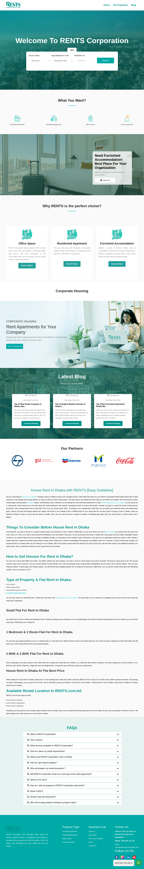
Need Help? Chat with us (123, 863)
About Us (92, 831)
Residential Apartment (70, 835)
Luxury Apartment (68, 842)
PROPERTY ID (79, 55)
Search (104, 60)
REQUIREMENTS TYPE (60, 55)
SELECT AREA (36, 55)
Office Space (66, 838)
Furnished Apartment (69, 831)
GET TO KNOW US (14, 346)
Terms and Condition (96, 838)
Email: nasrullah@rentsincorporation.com (126, 845)
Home (107, 5)
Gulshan (30, 503)
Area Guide (93, 835)
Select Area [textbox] (37, 60)
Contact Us (92, 846)
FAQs (91, 842)
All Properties (120, 5)
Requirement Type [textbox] (61, 60)
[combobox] (41, 60)
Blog (133, 5)
